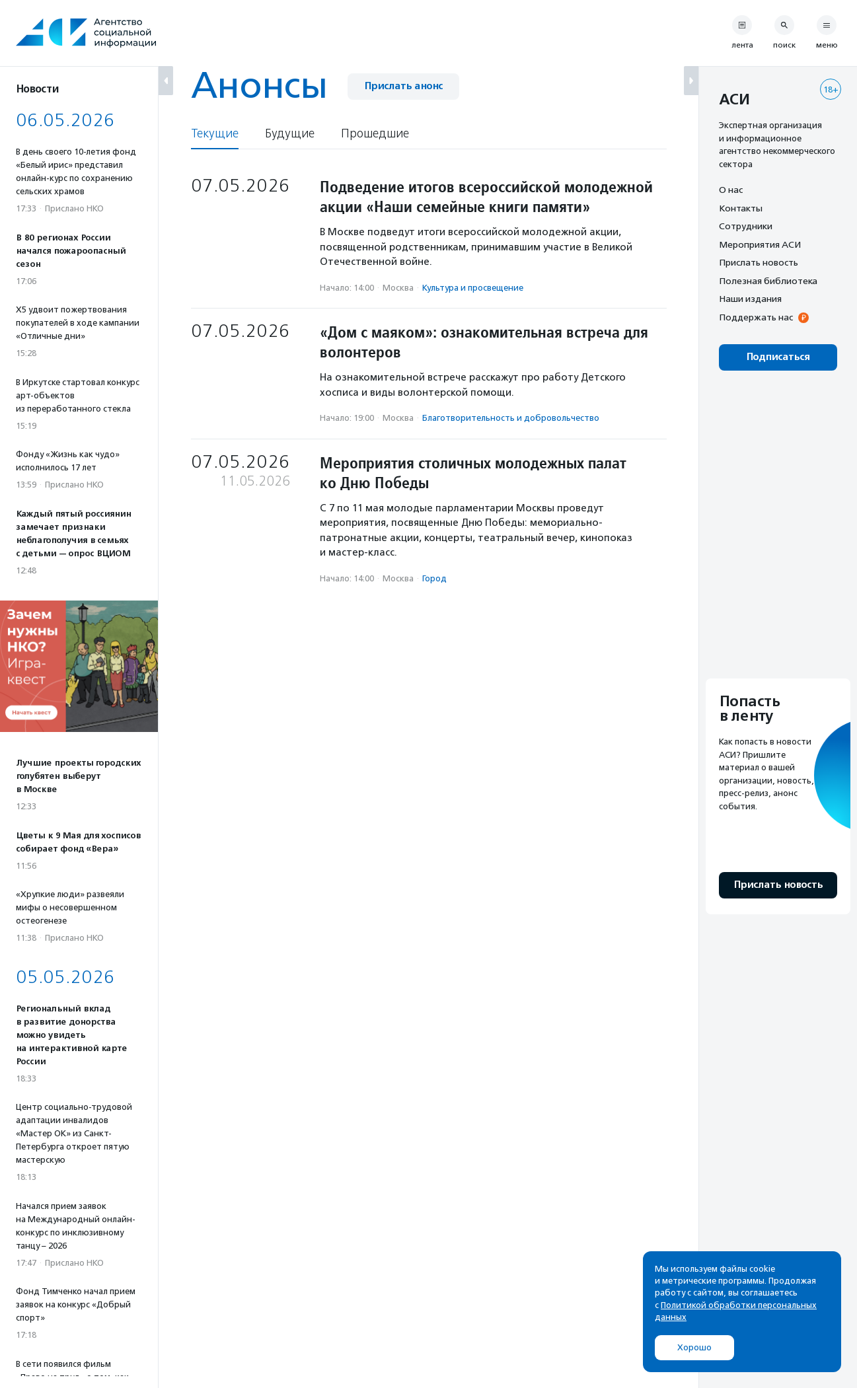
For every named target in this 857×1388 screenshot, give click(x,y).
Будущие (290, 134)
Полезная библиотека (768, 280)
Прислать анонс (403, 86)
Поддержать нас (756, 317)
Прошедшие (375, 134)
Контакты (741, 208)
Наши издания (750, 298)
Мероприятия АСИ (760, 244)
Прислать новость (758, 262)
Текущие (215, 134)
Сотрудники (745, 226)
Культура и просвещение (472, 288)
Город (434, 578)
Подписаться (778, 357)
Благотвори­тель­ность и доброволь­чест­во (510, 418)
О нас (731, 189)
